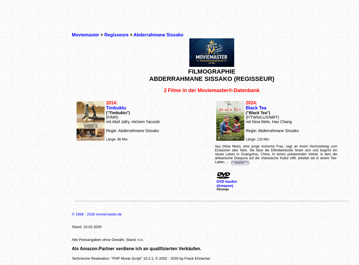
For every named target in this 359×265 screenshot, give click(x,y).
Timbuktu (116, 107)
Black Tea (256, 107)
